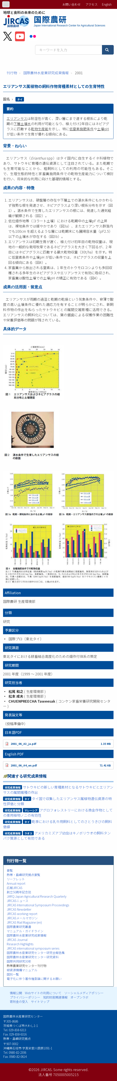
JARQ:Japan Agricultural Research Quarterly (36, 896)
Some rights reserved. (70, 1069)
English (107, 4)
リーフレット (16, 879)
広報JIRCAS (14, 888)
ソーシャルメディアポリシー (84, 993)
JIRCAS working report (22, 914)
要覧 (10, 870)
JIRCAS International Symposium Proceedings (38, 905)
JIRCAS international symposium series (33, 948)
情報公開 (16, 993)
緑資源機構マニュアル (22, 970)
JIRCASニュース (17, 901)
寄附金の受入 (19, 1001)
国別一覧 (13, 974)
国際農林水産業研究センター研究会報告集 (36, 952)
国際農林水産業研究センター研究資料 (33, 957)
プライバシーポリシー (25, 997)
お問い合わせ (71, 4)
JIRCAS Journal (17, 939)
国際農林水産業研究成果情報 (46, 72)
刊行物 (12, 72)
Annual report (16, 883)
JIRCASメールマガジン (22, 918)
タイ (19, 99)
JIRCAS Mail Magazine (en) (24, 922)
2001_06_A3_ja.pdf (23, 743)
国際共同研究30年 (19, 961)
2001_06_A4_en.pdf (24, 765)
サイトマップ (40, 1001)
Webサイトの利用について (43, 993)
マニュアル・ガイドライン (25, 931)
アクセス (92, 4)
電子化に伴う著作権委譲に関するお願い (34, 978)
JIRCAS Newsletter (19, 909)
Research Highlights (20, 944)
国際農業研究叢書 (19, 926)
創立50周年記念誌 (19, 892)
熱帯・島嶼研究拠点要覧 (23, 875)
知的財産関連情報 (55, 997)
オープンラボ (79, 997)
